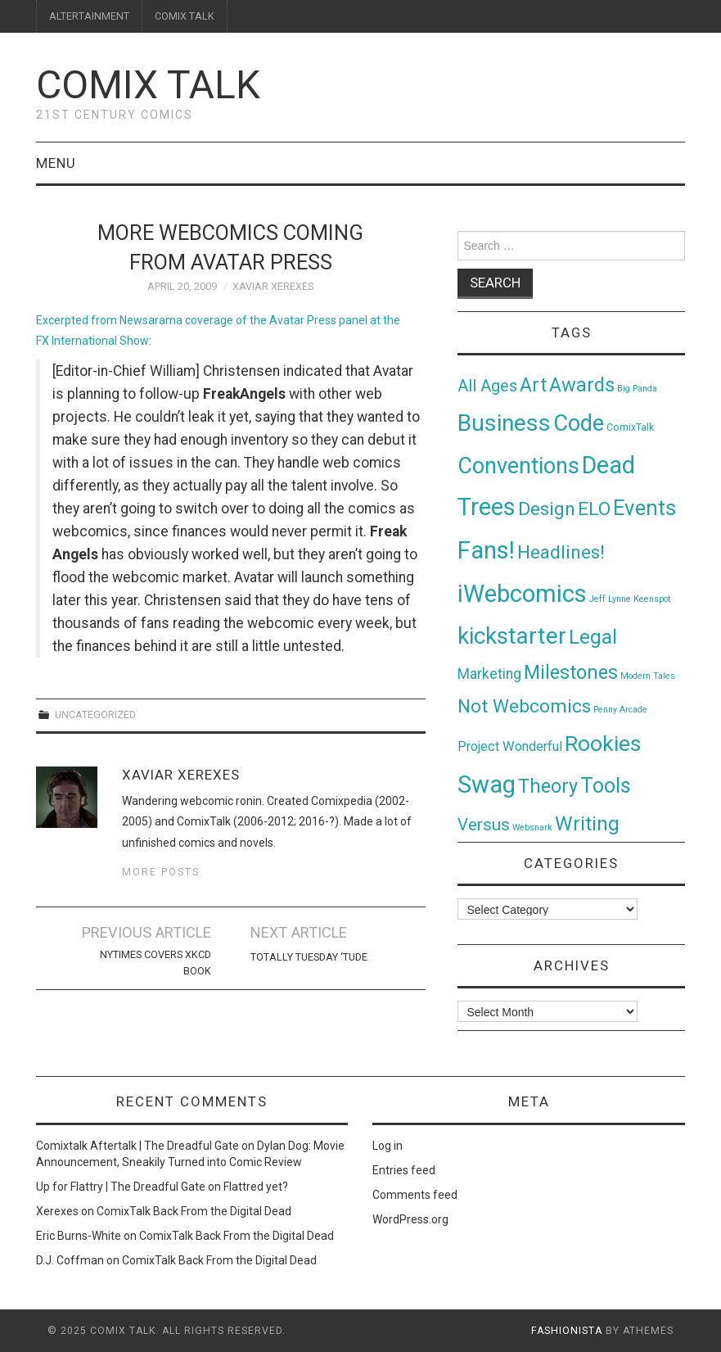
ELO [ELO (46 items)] (594, 509)
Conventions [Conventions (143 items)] (518, 466)
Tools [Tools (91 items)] (605, 786)
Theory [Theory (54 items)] (548, 786)
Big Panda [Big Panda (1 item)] (637, 388)
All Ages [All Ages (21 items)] (487, 386)
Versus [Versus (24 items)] (483, 824)
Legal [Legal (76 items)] (593, 637)
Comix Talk (148, 84)
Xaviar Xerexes (272, 286)
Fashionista (566, 1330)
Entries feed (403, 1170)
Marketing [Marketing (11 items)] (489, 674)
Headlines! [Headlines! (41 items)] (561, 552)
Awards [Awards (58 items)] (582, 384)
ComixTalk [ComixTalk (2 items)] (630, 427)
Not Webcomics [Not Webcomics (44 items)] (524, 706)
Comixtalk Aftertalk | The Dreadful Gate (137, 1145)
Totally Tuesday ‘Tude (308, 957)
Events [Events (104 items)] (644, 507)
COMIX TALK (184, 16)
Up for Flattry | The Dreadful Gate (120, 1186)
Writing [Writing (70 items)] (587, 823)
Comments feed (414, 1194)
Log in (387, 1145)
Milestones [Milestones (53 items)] (571, 672)
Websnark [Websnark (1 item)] (532, 827)
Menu (56, 163)
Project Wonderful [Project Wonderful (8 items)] (509, 746)
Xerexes (57, 1211)
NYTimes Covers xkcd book (155, 962)
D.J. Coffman (70, 1260)
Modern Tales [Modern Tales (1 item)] (647, 676)
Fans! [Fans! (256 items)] (486, 550)
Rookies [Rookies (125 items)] (603, 743)
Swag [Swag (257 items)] (486, 784)
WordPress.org (410, 1219)
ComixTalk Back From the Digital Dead (194, 1211)
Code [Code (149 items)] (578, 423)
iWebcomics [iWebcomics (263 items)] (522, 594)
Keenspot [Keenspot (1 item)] (651, 599)
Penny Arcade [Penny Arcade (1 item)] (620, 709)
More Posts (161, 872)
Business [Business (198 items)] (504, 422)
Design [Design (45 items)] (546, 509)
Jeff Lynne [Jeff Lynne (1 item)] (610, 599)
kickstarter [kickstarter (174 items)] (511, 635)
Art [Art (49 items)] (533, 385)
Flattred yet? (255, 1186)
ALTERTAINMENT (89, 16)
